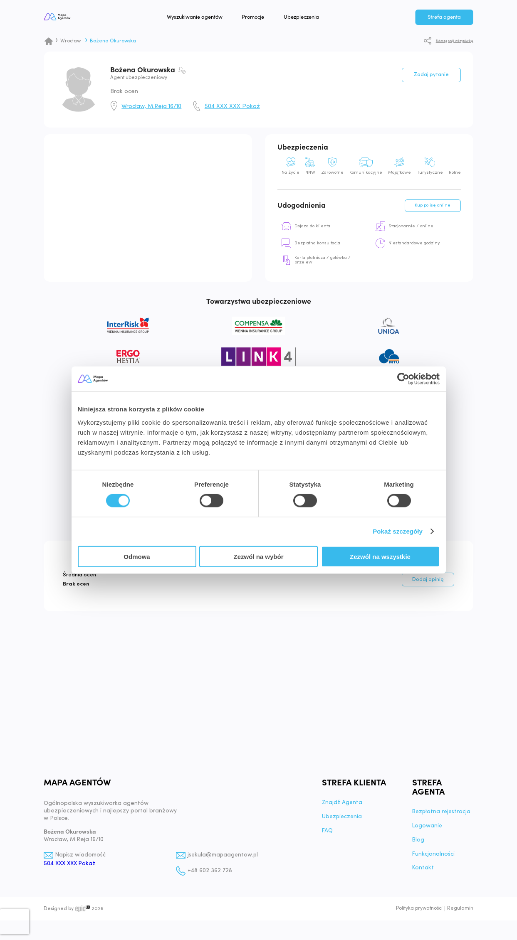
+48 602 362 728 (210, 875)
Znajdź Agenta (343, 807)
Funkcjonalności (433, 859)
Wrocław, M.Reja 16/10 (151, 107)
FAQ (327, 836)
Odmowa (137, 556)
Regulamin (460, 913)
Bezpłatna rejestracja (442, 816)
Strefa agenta (444, 18)
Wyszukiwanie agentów (212, 18)
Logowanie (427, 831)
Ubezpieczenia (319, 18)
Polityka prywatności (419, 913)
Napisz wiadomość (81, 859)
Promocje (271, 18)
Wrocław (70, 41)
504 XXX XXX (232, 107)
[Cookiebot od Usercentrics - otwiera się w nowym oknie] (403, 379)
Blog (418, 845)
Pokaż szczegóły (398, 531)
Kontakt (423, 873)
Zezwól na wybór (258, 556)
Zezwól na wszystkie (380, 556)
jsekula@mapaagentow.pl (224, 859)
